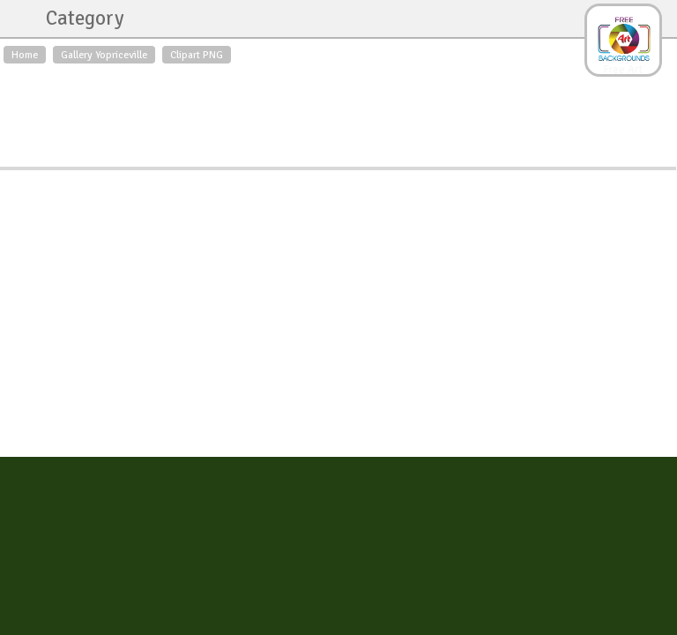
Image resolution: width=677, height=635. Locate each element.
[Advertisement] (338, 111)
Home (24, 55)
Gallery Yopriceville (104, 55)
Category (76, 18)
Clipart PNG (196, 55)
